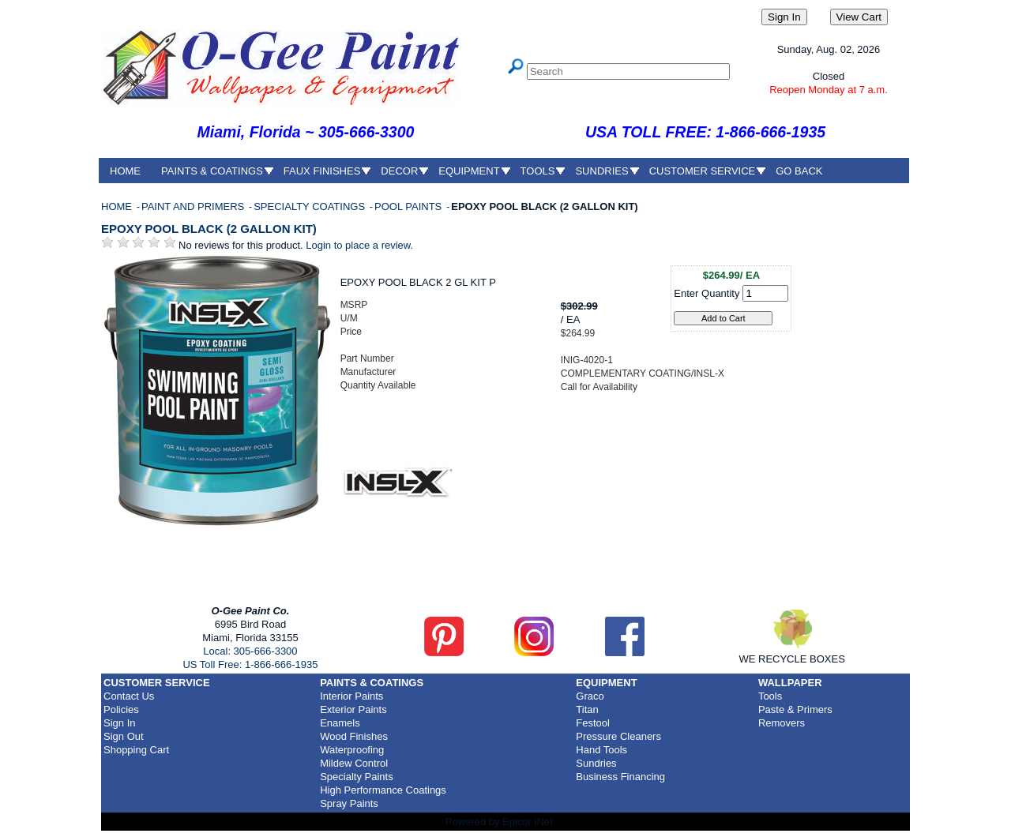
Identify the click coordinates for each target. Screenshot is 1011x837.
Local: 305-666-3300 (250, 651)
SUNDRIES (601, 171)
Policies (121, 709)
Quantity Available (378, 385)
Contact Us (128, 696)
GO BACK (799, 171)
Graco (589, 696)
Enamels (340, 723)
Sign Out (123, 736)
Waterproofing (352, 750)
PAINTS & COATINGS (212, 171)
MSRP (354, 304)
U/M (349, 318)
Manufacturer (368, 371)
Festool (593, 723)
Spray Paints (349, 803)
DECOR (399, 171)
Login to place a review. (359, 245)
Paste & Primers (795, 709)
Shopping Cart (136, 750)
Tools (770, 696)
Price (351, 331)
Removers (781, 723)
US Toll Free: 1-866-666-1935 (250, 664)
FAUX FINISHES (322, 171)
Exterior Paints (353, 709)
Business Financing (620, 777)
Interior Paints (351, 696)
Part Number (367, 358)
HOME (125, 171)
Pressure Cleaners (618, 736)
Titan (587, 709)
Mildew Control (354, 763)
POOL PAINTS (409, 206)
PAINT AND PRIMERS (194, 206)
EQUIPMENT (468, 171)
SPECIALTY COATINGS (310, 206)
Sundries (596, 763)
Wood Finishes (354, 736)
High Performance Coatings (383, 790)
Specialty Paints (356, 777)
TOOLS (538, 171)
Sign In (119, 723)
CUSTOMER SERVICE (702, 171)
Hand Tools (601, 750)
